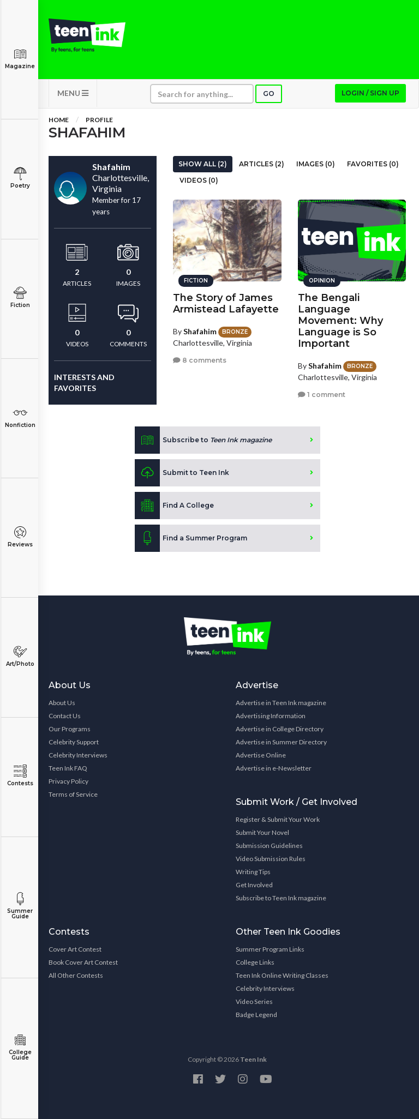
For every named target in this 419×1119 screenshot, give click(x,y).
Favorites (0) (373, 164)
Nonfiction (19, 417)
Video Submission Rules (271, 859)
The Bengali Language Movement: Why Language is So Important (340, 321)
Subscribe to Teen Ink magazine (281, 898)
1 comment (321, 394)
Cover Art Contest (75, 949)
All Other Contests (76, 975)
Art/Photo (19, 656)
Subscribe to (203, 440)
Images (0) (315, 164)
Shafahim (200, 331)
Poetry (19, 178)
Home (59, 120)
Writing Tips (253, 872)
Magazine (19, 58)
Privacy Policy (68, 781)
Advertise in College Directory (280, 729)
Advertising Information (271, 716)
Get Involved (254, 885)
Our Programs (70, 729)
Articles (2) (261, 164)
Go (268, 93)
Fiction (19, 297)
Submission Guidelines (269, 845)
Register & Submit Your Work (278, 819)
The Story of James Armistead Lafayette (226, 303)
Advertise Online (261, 755)
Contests (19, 776)
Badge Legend (256, 1014)
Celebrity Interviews (78, 755)
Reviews (19, 537)
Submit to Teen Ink (182, 472)
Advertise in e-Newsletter (274, 768)
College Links (255, 962)
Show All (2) (202, 164)
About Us (62, 703)
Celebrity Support (74, 742)
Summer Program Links (270, 949)
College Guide (19, 1047)
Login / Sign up (370, 93)
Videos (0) (198, 180)
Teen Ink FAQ (68, 768)
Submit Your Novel (262, 832)
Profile (99, 120)
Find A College (174, 505)
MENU (72, 93)
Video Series (254, 1001)
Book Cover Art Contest (83, 962)
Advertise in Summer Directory (281, 742)
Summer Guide (19, 906)
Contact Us (65, 716)
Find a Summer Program (191, 538)
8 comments (199, 360)
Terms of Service (73, 794)
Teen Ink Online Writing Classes (282, 975)
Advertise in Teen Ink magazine (281, 703)
